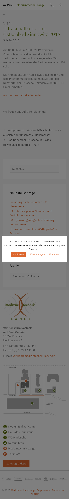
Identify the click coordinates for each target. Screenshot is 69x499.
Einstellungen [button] (37, 254)
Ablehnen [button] (54, 254)
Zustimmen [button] (18, 254)
